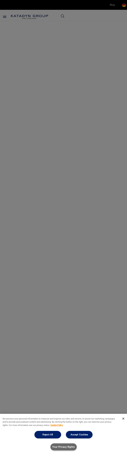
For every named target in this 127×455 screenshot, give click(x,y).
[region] (63, 434)
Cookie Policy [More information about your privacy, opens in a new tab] (56, 425)
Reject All (47, 434)
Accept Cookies (79, 434)
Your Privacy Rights (63, 447)
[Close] (123, 418)
